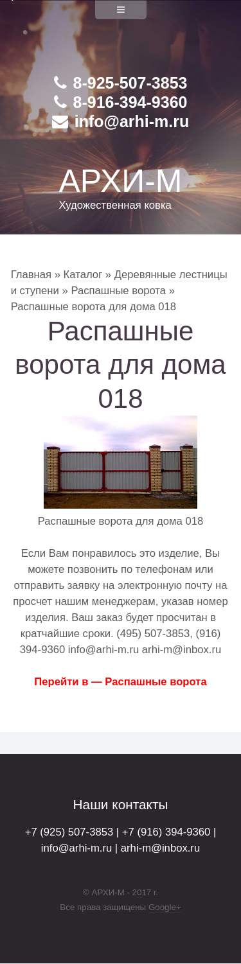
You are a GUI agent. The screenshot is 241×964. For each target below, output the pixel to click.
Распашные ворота (118, 291)
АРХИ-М (120, 181)
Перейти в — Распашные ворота (120, 682)
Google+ (164, 907)
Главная (31, 274)
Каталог (83, 274)
